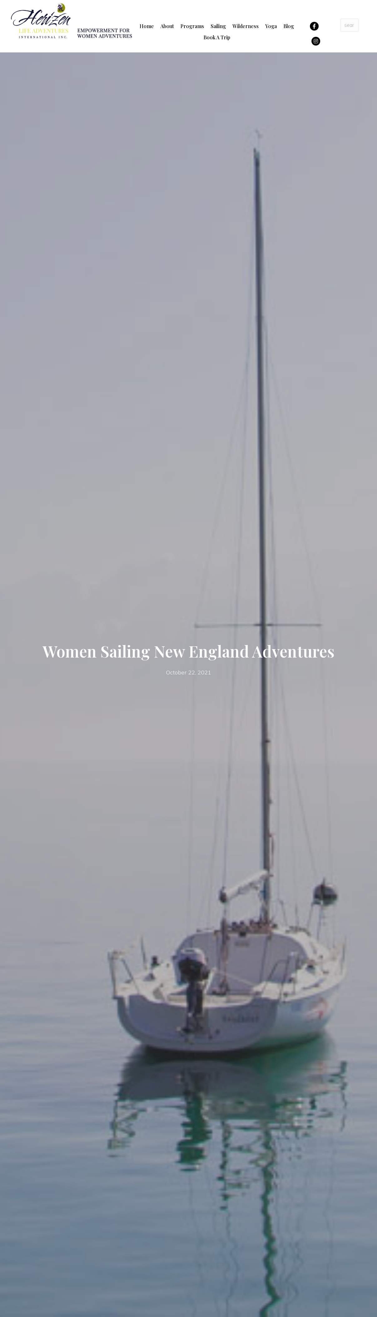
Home (147, 26)
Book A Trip (216, 37)
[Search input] (349, 25)
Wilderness (246, 26)
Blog (288, 26)
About (167, 26)
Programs (192, 26)
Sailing (218, 26)
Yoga (271, 26)
